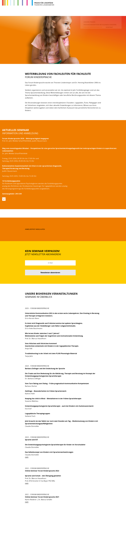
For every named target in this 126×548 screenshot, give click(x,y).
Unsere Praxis (45, 12)
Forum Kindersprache (101, 12)
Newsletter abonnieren (50, 272)
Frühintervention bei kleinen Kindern (71, 12)
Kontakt (117, 12)
